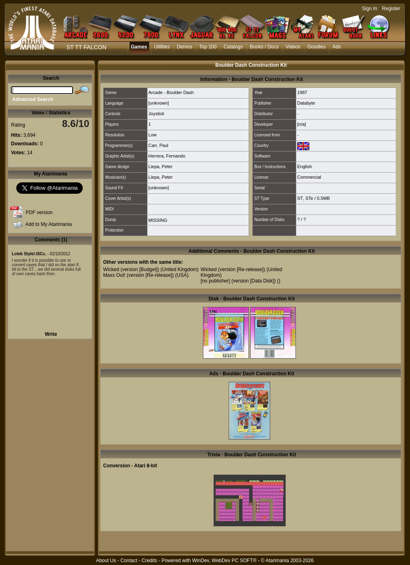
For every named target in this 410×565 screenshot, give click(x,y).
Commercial (309, 177)
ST (300, 198)
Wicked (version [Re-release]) (233, 269)
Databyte (306, 103)
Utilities (162, 47)
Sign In (369, 8)
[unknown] (158, 103)
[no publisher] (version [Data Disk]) (238, 281)
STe (309, 198)
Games (139, 47)
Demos (184, 47)
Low (152, 134)
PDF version (39, 212)
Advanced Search (32, 99)
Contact (128, 560)
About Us (106, 560)
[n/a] (301, 124)
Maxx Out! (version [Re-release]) (138, 275)
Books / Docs (264, 47)
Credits (149, 560)
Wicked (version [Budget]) (131, 269)
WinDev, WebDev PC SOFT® (224, 560)
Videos (293, 47)
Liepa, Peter (160, 166)
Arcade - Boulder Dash (171, 92)
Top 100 (208, 47)
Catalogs (232, 47)
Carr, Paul (158, 145)
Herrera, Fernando (166, 155)
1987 (302, 92)
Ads (337, 47)
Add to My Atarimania (48, 224)
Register (391, 8)
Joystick (156, 113)
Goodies (316, 47)
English (304, 166)
